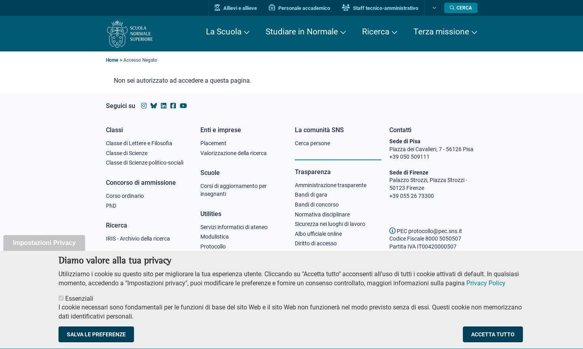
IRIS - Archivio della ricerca (138, 238)
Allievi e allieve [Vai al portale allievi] (236, 8)
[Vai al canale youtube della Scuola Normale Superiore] (183, 106)
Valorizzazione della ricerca (233, 153)
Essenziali (79, 309)
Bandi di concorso (317, 204)
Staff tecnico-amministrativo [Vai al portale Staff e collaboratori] (380, 8)
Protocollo (213, 246)
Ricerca (375, 31)
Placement (213, 143)
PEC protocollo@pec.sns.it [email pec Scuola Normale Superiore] (425, 231)
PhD (111, 206)
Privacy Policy (486, 293)
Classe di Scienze (126, 153)
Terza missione (441, 31)
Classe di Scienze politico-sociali (144, 162)
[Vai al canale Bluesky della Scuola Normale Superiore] (154, 106)
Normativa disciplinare (322, 214)
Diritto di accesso (316, 243)
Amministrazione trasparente (330, 185)
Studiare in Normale (302, 31)
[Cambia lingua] (433, 8)
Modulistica (214, 236)
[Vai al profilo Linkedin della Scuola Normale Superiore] (163, 106)
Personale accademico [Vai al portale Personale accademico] (299, 8)
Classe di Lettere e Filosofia (139, 143)
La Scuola (224, 31)
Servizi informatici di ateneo (234, 227)
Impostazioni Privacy (44, 252)
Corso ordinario (125, 196)
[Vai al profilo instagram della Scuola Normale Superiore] (144, 106)
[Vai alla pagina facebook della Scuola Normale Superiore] (173, 106)
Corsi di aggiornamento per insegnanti (233, 190)
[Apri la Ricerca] (460, 8)
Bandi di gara (311, 195)
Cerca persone (312, 143)
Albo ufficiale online (318, 234)
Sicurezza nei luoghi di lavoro (330, 224)
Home (112, 60)
